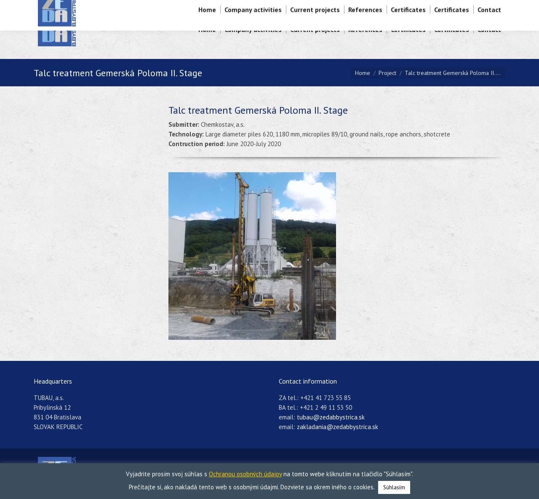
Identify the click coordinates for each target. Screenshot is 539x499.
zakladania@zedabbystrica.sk (337, 427)
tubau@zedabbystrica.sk (331, 417)
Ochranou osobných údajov (245, 474)
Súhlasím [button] (394, 487)
